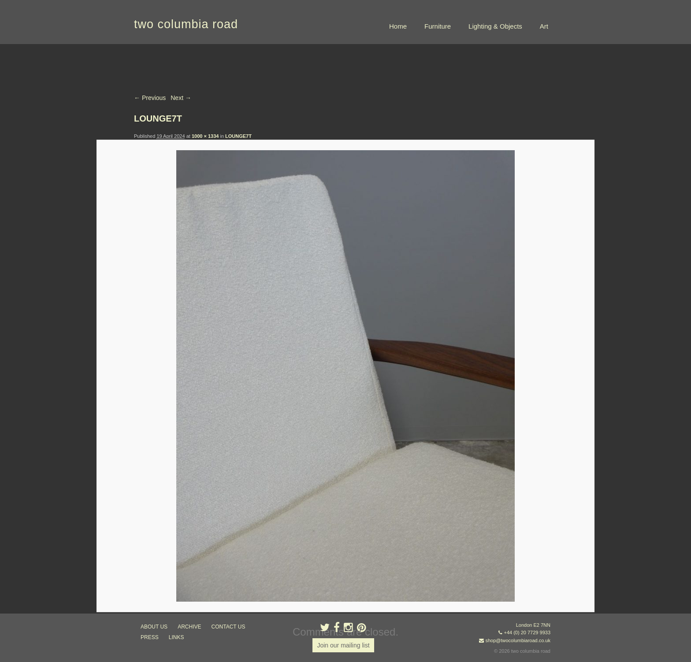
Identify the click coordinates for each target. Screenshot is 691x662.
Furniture (437, 26)
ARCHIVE (189, 627)
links (176, 637)
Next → (181, 97)
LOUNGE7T (238, 136)
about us (154, 627)
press (150, 637)
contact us (228, 627)
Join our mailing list (343, 645)
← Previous (150, 97)
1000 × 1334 (205, 136)
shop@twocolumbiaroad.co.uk (517, 640)
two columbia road (186, 24)
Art (544, 26)
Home (398, 26)
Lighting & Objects (495, 26)
